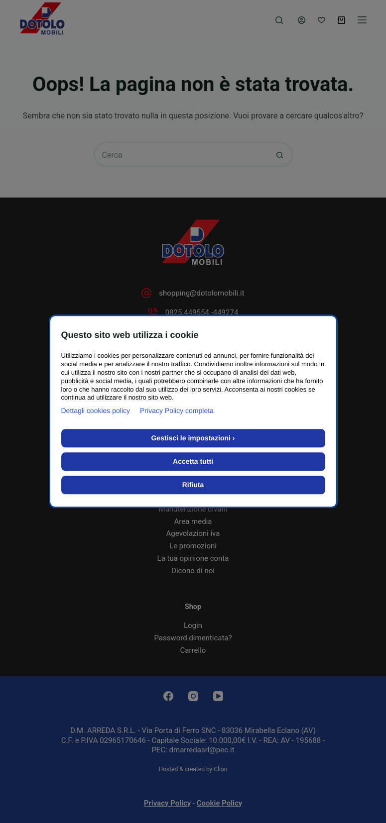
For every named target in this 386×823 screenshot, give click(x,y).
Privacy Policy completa (177, 411)
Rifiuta (193, 485)
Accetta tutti (193, 462)
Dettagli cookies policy (95, 411)
